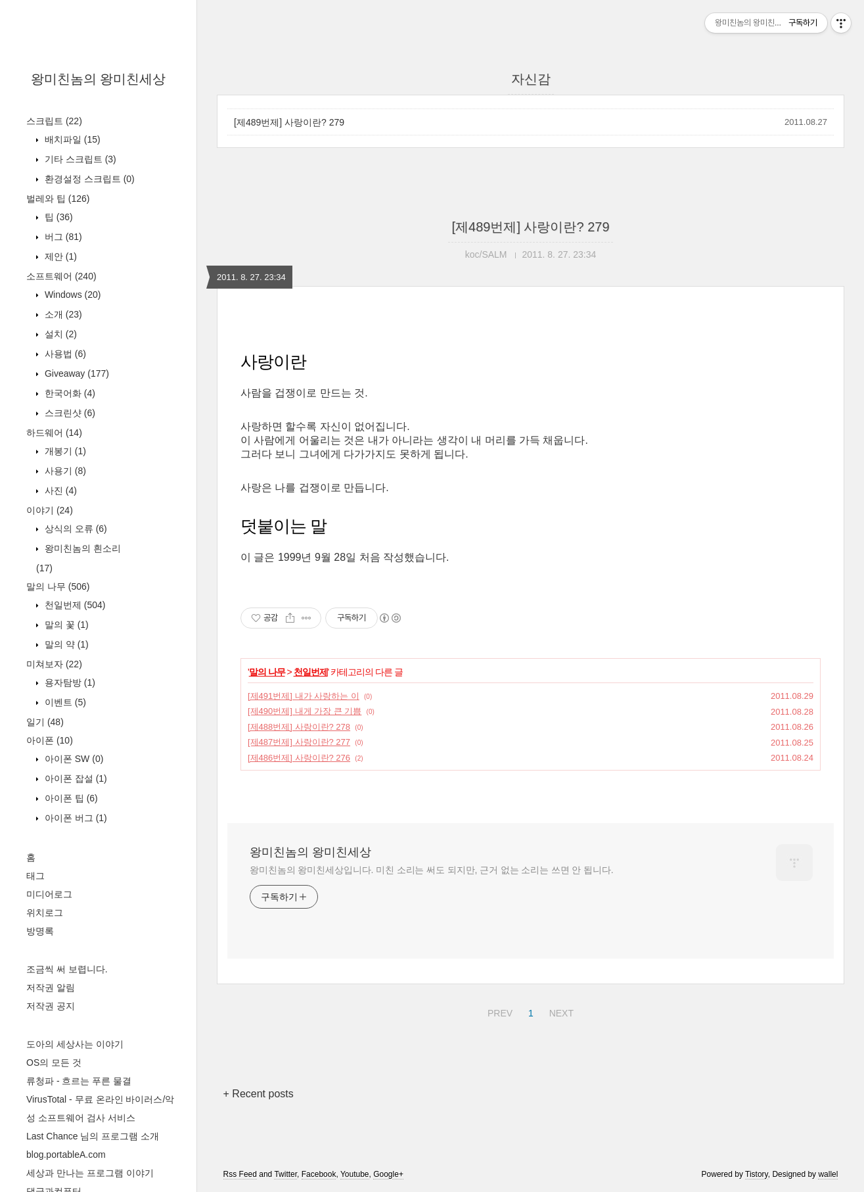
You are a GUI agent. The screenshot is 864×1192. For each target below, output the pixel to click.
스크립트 (54, 121)
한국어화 (68, 393)
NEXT (560, 1011)
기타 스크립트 (79, 159)
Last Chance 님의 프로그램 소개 (92, 1136)
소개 (62, 314)
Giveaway (75, 373)
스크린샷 (68, 413)
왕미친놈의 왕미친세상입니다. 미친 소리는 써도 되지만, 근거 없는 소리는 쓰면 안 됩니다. (431, 870)
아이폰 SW (72, 758)
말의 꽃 (65, 624)
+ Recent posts (258, 1093)
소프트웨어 (61, 276)
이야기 (49, 510)
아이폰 (49, 740)
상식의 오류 (74, 528)
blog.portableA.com (66, 1154)
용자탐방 (68, 682)
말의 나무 (57, 586)
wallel (828, 1174)
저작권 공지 (50, 1006)
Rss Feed (240, 1174)
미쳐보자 (54, 664)
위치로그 (44, 912)
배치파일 (71, 139)
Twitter (285, 1174)
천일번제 (73, 605)
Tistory (756, 1174)
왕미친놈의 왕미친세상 (98, 79)
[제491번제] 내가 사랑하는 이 (303, 696)
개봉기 (64, 451)
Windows (71, 294)
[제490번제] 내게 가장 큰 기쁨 (304, 711)
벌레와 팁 (57, 198)
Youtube (354, 1174)
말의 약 (65, 644)
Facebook (319, 1174)
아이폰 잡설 (74, 778)
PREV (498, 1011)
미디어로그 (49, 894)
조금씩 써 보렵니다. (67, 969)
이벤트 (64, 702)
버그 (62, 236)
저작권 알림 (50, 987)
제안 (59, 256)
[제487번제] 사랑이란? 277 (299, 742)
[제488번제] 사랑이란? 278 (299, 727)
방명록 (40, 931)
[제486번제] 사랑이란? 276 (299, 758)
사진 (59, 490)
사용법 (64, 353)
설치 (59, 334)
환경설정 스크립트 (88, 179)
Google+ (388, 1174)
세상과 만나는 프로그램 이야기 (90, 1173)
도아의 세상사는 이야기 (75, 1044)
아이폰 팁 (70, 798)
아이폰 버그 (74, 818)
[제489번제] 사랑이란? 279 (289, 122)
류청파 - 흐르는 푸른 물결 (78, 1081)
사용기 (64, 470)
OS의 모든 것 (53, 1062)
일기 (45, 722)
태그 (35, 875)
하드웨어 (54, 432)
